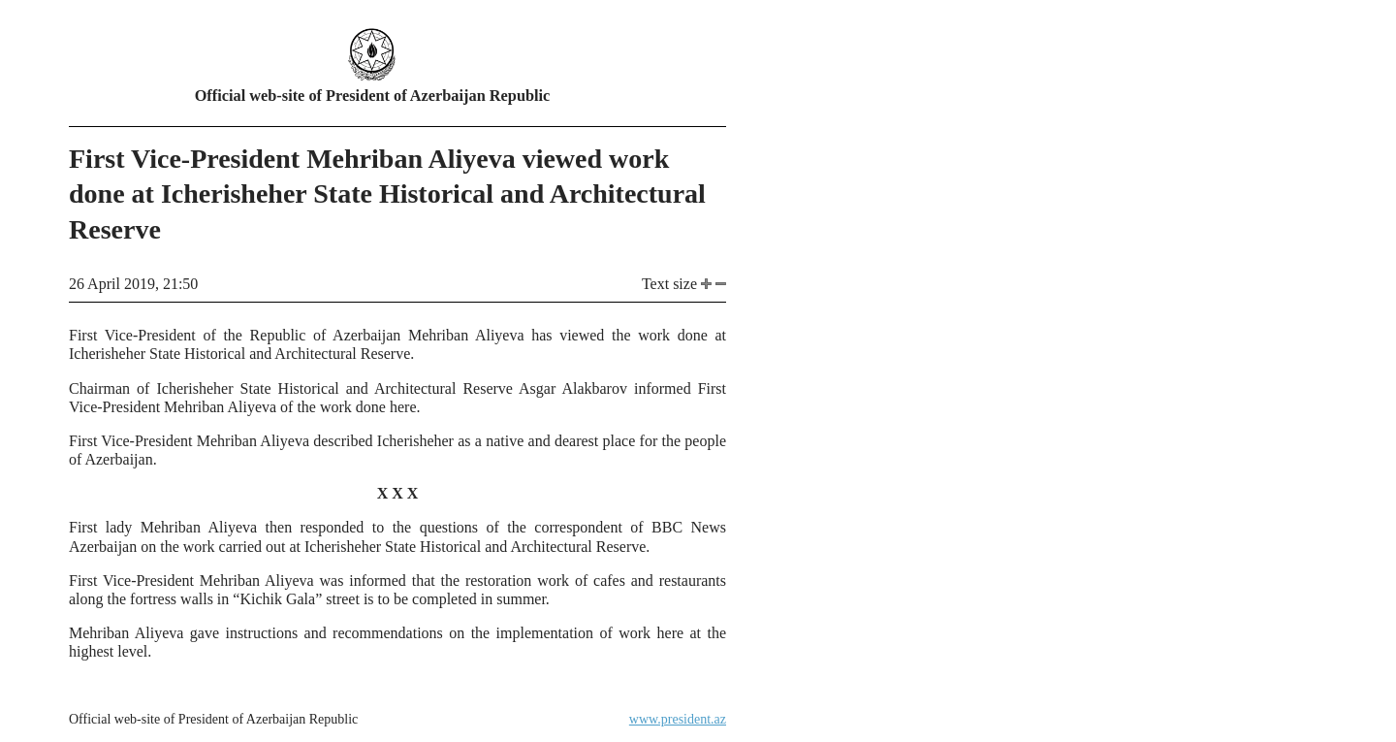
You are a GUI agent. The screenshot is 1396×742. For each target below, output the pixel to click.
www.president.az (677, 719)
